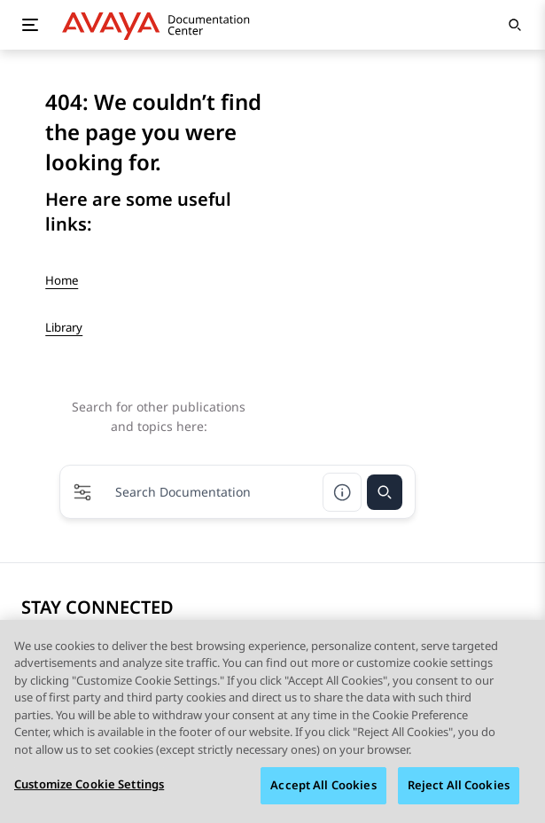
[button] (82, 492)
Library (63, 327)
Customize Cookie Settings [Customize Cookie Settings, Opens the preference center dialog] (89, 787)
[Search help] (342, 492)
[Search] (384, 492)
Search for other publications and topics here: (158, 416)
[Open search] (515, 25)
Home (61, 280)
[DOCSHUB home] (161, 25)
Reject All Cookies (459, 788)
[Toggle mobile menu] (30, 25)
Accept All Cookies (323, 788)
